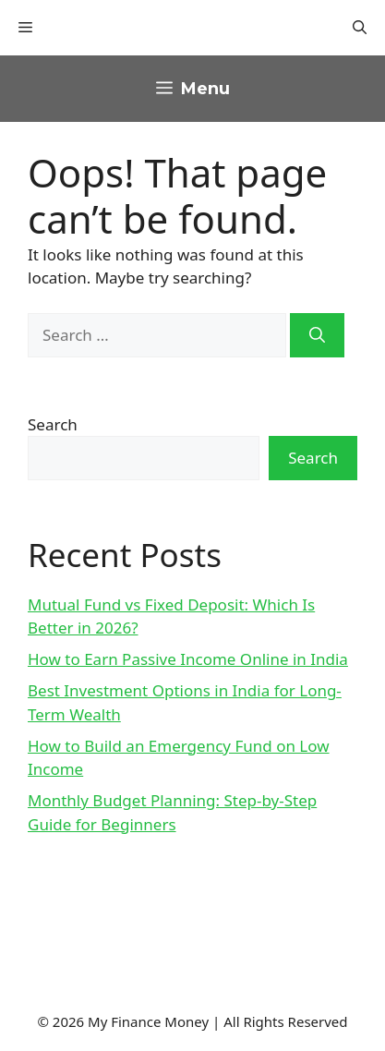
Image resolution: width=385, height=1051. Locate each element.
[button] (359, 27)
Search (53, 424)
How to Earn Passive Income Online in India (188, 659)
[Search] (317, 335)
